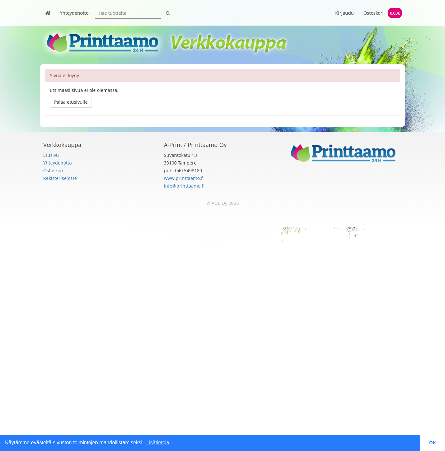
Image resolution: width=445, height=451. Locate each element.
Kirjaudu (344, 13)
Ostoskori (382, 13)
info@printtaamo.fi (184, 186)
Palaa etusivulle (71, 102)
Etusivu (51, 155)
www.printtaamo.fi (184, 178)
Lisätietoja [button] (157, 442)
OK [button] (432, 442)
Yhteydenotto (74, 13)
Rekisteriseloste (60, 178)
